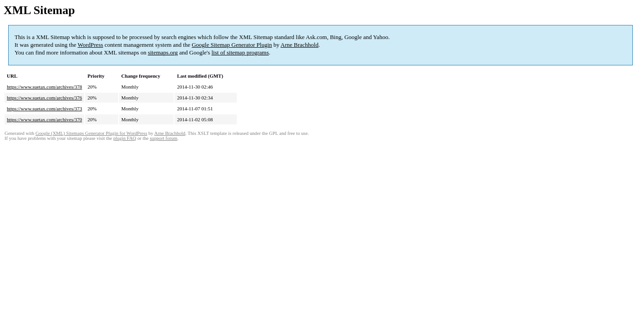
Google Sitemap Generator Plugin (232, 44)
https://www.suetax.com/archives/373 (44, 108)
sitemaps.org (163, 52)
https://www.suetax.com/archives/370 (44, 119)
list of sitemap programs (240, 52)
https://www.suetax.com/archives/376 (44, 97)
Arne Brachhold (299, 44)
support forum (163, 138)
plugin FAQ (124, 138)
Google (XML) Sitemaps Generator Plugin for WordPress (91, 133)
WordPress (90, 44)
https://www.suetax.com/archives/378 (44, 86)
